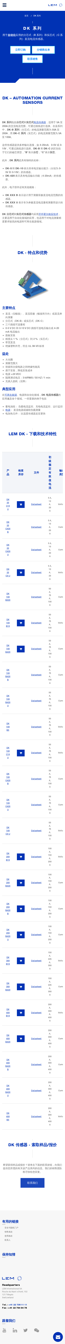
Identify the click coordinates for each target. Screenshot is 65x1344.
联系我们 (32, 1182)
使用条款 (8, 1236)
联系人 (8, 1240)
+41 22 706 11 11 (18, 1305)
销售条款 (8, 1232)
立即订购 (20, 49)
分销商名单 (43, 49)
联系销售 (32, 59)
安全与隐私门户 (11, 1228)
